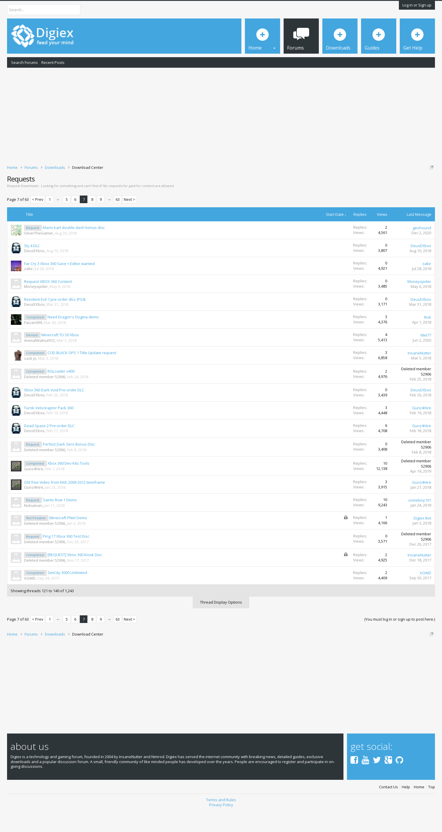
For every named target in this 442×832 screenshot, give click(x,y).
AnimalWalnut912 (39, 360)
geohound (422, 248)
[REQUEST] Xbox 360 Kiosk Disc (75, 575)
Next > (129, 220)
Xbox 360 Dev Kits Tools (68, 483)
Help (406, 807)
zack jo (30, 378)
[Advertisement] (221, 115)
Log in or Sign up (416, 5)
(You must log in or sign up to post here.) (399, 639)
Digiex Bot (422, 538)
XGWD (29, 598)
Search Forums (24, 62)
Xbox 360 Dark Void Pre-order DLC (54, 410)
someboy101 (419, 520)
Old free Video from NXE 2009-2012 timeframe (64, 502)
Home (419, 807)
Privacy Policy (221, 825)
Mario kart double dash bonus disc (74, 247)
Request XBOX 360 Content (48, 301)
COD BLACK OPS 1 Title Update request (82, 373)
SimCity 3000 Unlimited (67, 592)
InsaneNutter (419, 373)
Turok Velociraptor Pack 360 (48, 428)
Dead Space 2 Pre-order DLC (49, 446)
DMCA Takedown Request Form (167, 185)
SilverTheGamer (38, 253)
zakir (28, 288)
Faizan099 (33, 342)
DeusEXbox (34, 271)
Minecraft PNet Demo (68, 538)
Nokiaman (33, 525)
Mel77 (426, 355)
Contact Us (388, 807)
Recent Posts (53, 62)
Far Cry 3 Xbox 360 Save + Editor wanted (59, 283)
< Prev (37, 220)
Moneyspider (36, 306)
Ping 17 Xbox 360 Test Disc (66, 556)
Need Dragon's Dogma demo (73, 337)
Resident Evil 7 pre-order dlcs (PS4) (54, 319)
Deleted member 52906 (44, 397)
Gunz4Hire (421, 428)
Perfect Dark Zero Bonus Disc (69, 464)
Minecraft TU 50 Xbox (60, 355)
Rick (427, 337)
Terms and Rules (221, 820)
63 (118, 220)
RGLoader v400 (61, 391)
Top (431, 807)
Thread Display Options (221, 622)
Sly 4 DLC (32, 266)
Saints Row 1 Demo (60, 520)
